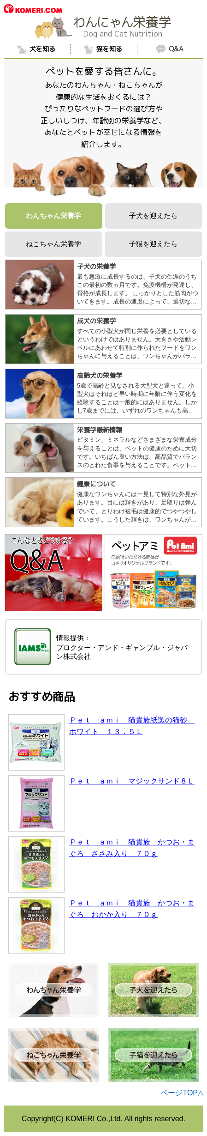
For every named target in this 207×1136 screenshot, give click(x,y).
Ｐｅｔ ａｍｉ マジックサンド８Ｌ (132, 781)
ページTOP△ (181, 1093)
